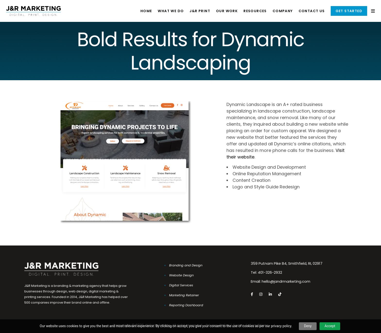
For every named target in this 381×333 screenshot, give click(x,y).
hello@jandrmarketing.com (286, 281)
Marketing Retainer (184, 295)
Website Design (181, 275)
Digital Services (181, 285)
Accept (330, 326)
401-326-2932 (270, 272)
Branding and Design (185, 265)
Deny (308, 326)
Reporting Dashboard (186, 305)
